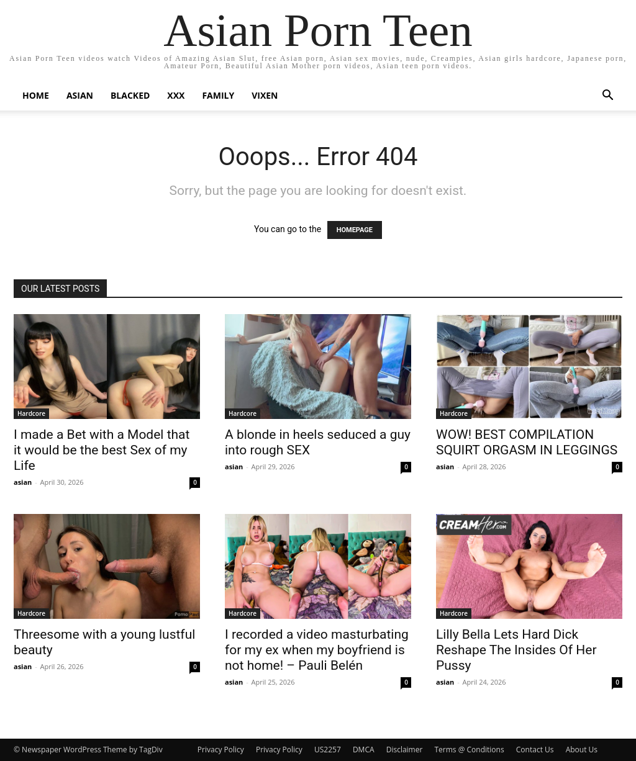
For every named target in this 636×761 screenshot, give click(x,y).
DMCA (364, 749)
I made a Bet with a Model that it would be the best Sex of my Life (101, 450)
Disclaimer (404, 749)
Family (218, 95)
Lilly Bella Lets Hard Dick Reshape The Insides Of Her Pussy (516, 650)
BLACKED (130, 95)
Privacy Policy (221, 749)
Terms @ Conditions (469, 749)
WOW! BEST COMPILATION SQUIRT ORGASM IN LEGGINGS (526, 442)
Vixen (265, 95)
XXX (175, 95)
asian (23, 482)
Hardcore (31, 413)
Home (35, 95)
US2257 (327, 749)
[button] (607, 96)
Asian (79, 95)
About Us (581, 749)
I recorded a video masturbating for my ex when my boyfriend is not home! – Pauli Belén (317, 650)
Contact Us (535, 749)
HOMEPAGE (355, 230)
